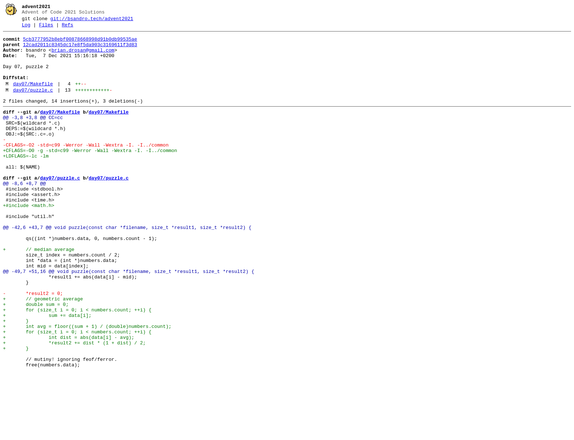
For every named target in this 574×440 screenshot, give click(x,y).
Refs (67, 28)
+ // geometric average (43, 353)
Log (26, 28)
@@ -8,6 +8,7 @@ (24, 214)
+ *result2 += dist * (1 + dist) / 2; (74, 405)
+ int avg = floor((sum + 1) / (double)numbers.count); (87, 385)
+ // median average (38, 293)
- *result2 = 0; (33, 346)
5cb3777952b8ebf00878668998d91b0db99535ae (80, 43)
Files (46, 28)
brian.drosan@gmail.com (83, 56)
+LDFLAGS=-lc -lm (26, 181)
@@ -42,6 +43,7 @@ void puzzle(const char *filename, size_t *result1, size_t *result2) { (127, 267)
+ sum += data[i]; (47, 372)
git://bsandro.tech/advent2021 (92, 21)
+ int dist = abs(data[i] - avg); (68, 399)
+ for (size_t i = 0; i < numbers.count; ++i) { (77, 366)
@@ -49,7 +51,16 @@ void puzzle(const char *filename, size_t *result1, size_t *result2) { (128, 320)
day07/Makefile (33, 97)
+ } (16, 379)
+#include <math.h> (28, 240)
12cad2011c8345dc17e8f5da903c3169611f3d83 (80, 50)
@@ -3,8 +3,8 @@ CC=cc (33, 135)
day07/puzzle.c (33, 104)
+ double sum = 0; (35, 359)
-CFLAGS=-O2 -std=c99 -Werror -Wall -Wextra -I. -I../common (85, 168)
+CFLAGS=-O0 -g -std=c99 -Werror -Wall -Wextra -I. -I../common (90, 174)
